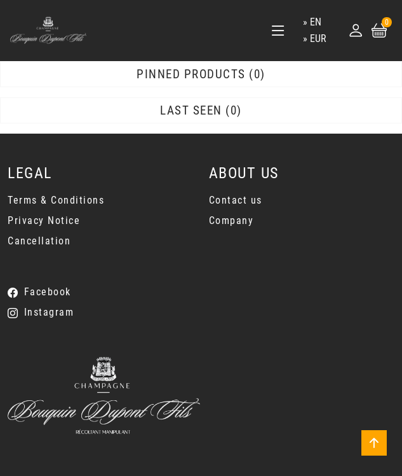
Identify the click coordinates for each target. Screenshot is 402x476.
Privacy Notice (44, 220)
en (315, 22)
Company (231, 220)
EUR (318, 38)
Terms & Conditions (56, 200)
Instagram (49, 312)
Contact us (235, 200)
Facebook (47, 292)
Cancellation (39, 241)
